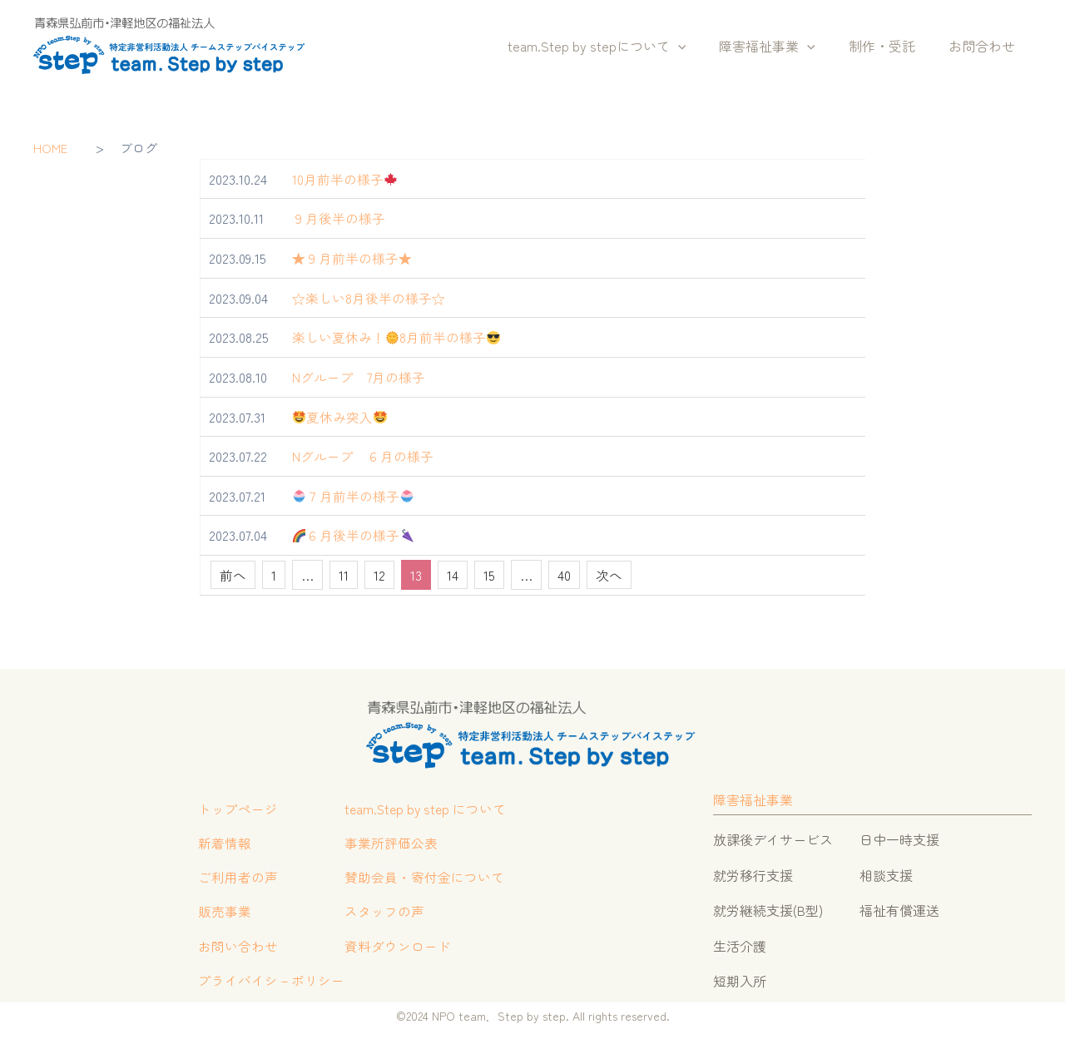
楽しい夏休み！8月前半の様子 (396, 336)
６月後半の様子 (353, 533)
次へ (609, 573)
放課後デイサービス (773, 838)
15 (489, 573)
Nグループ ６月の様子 (362, 454)
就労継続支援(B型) (768, 908)
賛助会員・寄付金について (423, 878)
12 (379, 573)
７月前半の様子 (353, 494)
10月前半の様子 (345, 179)
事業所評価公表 (389, 843)
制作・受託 (892, 46)
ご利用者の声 (236, 878)
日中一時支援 (899, 838)
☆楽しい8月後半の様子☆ (368, 297)
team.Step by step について (425, 808)
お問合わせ (985, 46)
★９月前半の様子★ (352, 258)
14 (452, 573)
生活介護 (739, 943)
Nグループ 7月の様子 (359, 376)
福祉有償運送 (899, 908)
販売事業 (223, 913)
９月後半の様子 (338, 218)
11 (344, 573)
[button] (701, 46)
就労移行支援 (753, 873)
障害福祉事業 (784, 46)
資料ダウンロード (396, 948)
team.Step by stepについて (620, 46)
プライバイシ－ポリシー (269, 984)
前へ (233, 573)
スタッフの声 (383, 913)
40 (564, 573)
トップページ (236, 808)
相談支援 (886, 873)
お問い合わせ (236, 948)
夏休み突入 (340, 415)
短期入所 (739, 978)
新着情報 (223, 843)
